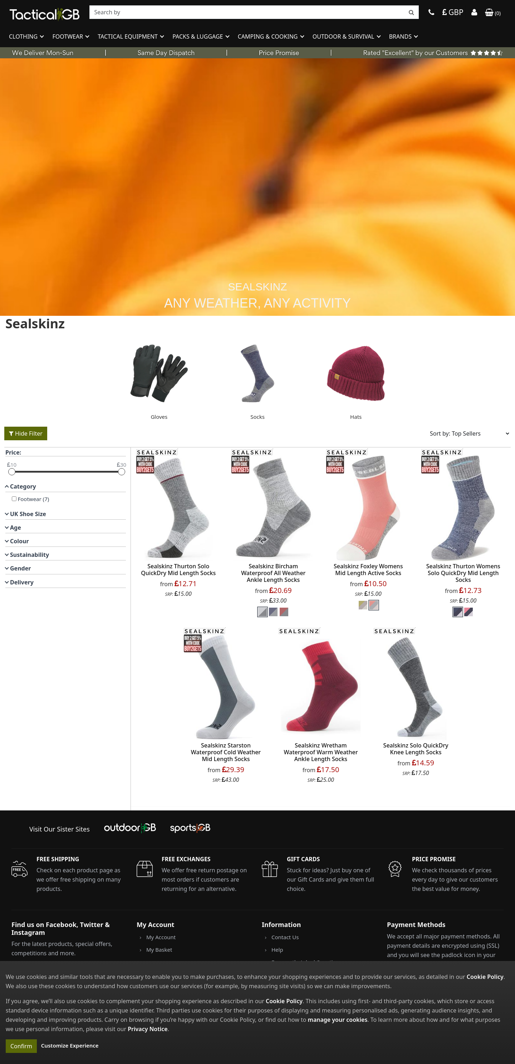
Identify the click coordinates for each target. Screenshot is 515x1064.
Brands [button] (401, 36)
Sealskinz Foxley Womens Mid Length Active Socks (368, 569)
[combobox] (254, 12)
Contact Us (285, 937)
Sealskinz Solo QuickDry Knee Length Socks (415, 748)
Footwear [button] (68, 36)
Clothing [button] (24, 36)
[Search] (254, 12)
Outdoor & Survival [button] (344, 36)
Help (277, 949)
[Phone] (431, 13)
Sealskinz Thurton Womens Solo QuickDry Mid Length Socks (463, 573)
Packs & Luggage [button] (198, 36)
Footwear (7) (32, 498)
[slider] (11, 471)
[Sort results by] (467, 433)
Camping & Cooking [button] (268, 36)
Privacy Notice (147, 1029)
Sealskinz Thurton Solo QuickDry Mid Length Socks (178, 569)
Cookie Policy (485, 977)
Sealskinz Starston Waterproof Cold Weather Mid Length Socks (226, 752)
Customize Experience (70, 1045)
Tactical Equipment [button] (128, 36)
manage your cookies (338, 1020)
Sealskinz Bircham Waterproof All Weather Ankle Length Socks (273, 573)
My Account (161, 937)
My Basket (159, 949)
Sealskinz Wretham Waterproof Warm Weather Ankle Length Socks (321, 752)
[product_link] (178, 508)
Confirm (21, 1046)
